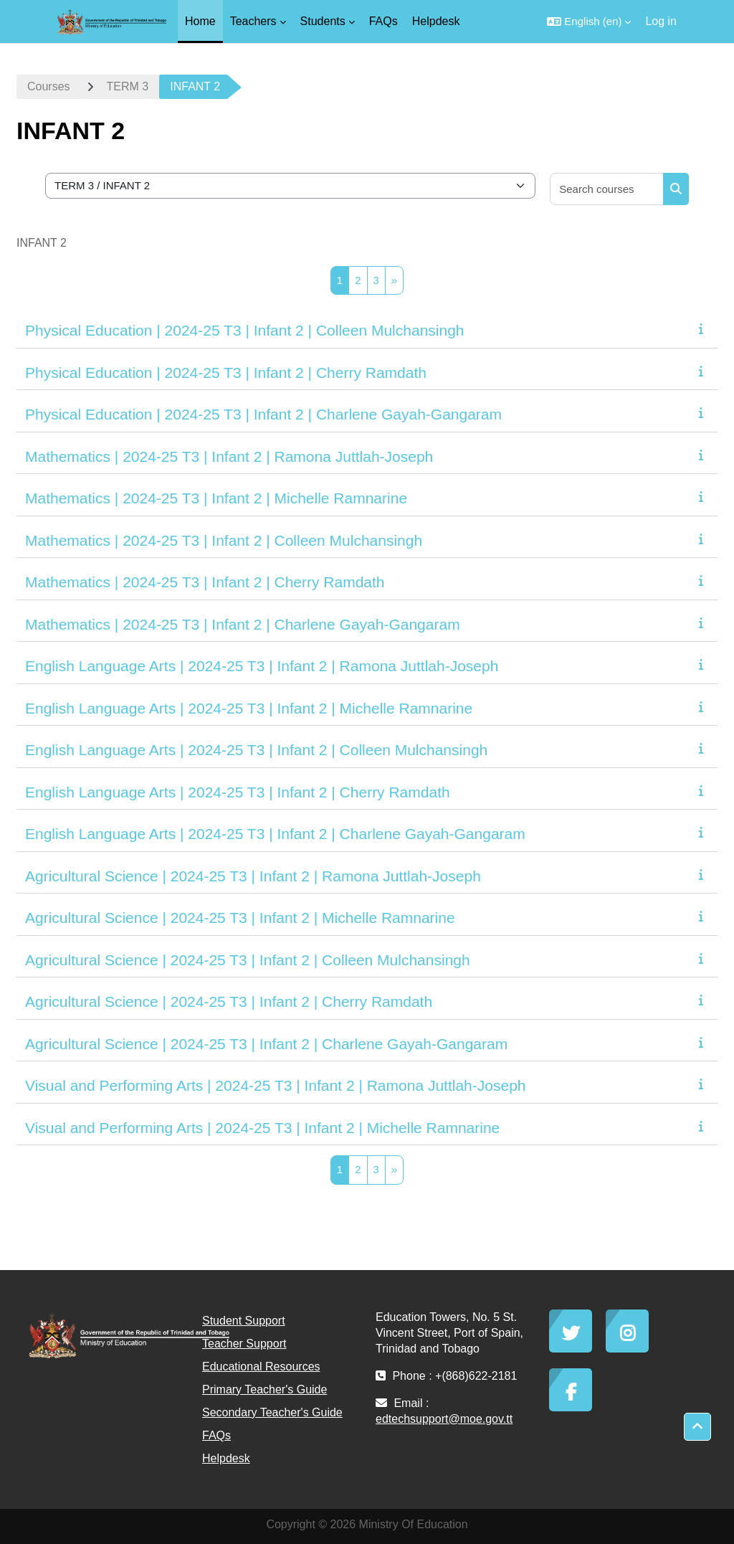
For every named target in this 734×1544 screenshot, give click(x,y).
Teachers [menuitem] (253, 21)
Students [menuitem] (322, 21)
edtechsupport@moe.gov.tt (444, 1419)
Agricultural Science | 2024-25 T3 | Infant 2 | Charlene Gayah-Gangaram (266, 1044)
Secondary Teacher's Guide (272, 1412)
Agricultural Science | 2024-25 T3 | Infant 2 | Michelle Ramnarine (240, 917)
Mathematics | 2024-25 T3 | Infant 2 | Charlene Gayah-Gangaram (242, 624)
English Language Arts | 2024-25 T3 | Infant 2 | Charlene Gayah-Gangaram (275, 833)
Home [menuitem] (200, 21)
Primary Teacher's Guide (264, 1389)
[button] (588, 21)
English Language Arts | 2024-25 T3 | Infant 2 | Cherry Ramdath (237, 792)
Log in (661, 21)
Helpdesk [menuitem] (436, 21)
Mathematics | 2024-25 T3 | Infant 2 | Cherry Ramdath (205, 582)
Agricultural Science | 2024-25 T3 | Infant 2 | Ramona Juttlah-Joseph (253, 876)
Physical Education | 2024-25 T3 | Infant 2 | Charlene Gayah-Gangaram (263, 414)
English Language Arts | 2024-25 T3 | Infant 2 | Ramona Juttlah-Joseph (261, 666)
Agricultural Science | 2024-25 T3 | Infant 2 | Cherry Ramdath (228, 1001)
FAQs (216, 1435)
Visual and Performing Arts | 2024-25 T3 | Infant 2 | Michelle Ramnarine (262, 1127)
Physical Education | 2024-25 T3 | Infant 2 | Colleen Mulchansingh (244, 330)
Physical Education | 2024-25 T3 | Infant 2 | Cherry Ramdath (225, 372)
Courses (48, 86)
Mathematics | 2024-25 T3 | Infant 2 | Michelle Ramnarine (216, 498)
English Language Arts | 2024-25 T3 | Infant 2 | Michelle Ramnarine (248, 708)
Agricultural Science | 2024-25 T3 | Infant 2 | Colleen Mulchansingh (247, 960)
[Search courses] (607, 189)
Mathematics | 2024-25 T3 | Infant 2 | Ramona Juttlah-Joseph (229, 456)
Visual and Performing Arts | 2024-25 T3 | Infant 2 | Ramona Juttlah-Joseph (275, 1085)
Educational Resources (261, 1366)
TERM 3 (128, 86)
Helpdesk (226, 1458)
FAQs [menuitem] (383, 21)
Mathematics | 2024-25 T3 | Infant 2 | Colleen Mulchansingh (223, 540)
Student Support (243, 1321)
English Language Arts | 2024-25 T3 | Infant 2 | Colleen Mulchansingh (256, 750)
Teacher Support (244, 1343)
